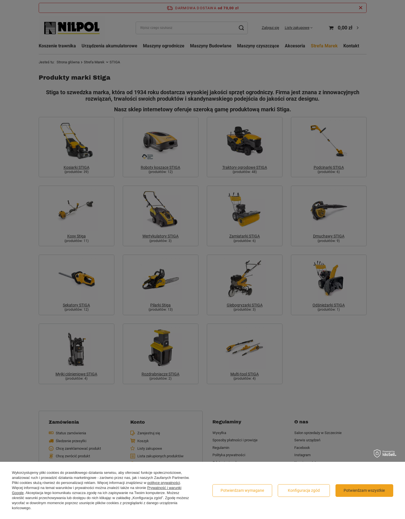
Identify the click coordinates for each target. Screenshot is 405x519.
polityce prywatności (163, 483)
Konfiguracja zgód (304, 490)
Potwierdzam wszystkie (364, 490)
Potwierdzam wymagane (242, 490)
